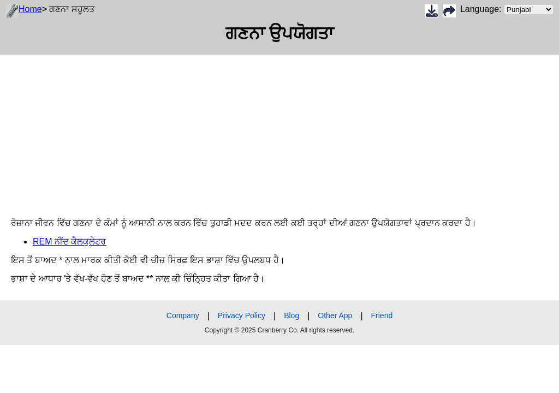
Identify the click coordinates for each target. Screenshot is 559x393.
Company (182, 315)
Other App (335, 315)
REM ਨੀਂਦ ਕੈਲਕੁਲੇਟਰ (69, 241)
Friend (382, 315)
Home (30, 9)
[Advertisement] (279, 131)
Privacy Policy (241, 315)
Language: (507, 9)
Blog (291, 315)
